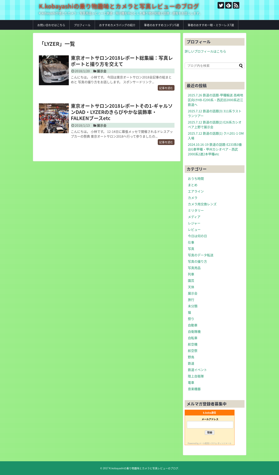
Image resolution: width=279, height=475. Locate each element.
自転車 (192, 337)
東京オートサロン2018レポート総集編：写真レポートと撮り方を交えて (122, 61)
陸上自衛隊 (196, 376)
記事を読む (166, 88)
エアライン (196, 191)
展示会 (101, 71)
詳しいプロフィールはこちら (205, 51)
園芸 (191, 280)
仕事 (191, 242)
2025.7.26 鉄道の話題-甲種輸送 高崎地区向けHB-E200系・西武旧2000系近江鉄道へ (215, 100)
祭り (191, 318)
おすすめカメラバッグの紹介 (117, 25)
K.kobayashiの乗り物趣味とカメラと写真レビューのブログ (119, 6)
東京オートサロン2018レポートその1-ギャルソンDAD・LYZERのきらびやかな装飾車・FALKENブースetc (122, 112)
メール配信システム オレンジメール (215, 443)
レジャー (194, 223)
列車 (191, 274)
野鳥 (191, 357)
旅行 (191, 299)
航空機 (192, 344)
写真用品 (194, 267)
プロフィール (82, 25)
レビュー (194, 229)
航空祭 (192, 350)
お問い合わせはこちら (51, 25)
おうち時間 (196, 178)
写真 (191, 248)
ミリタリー (196, 210)
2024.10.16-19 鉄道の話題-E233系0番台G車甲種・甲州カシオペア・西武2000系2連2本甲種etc (215, 149)
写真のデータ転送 (200, 255)
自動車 (192, 325)
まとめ (192, 184)
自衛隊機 (194, 331)
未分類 (192, 306)
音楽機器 (194, 388)
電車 (191, 382)
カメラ (192, 197)
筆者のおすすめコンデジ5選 (161, 25)
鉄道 (191, 363)
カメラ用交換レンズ (202, 204)
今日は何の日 (197, 235)
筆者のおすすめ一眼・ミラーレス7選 (211, 25)
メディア (194, 216)
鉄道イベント (197, 369)
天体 (191, 286)
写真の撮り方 (197, 261)
